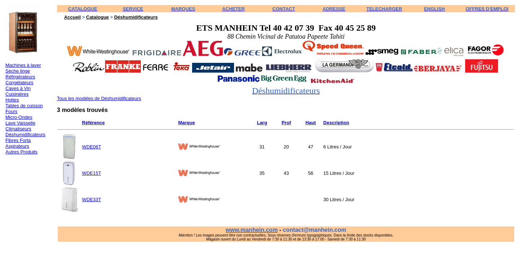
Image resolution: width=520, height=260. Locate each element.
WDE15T (91, 173)
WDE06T (91, 147)
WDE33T (91, 199)
